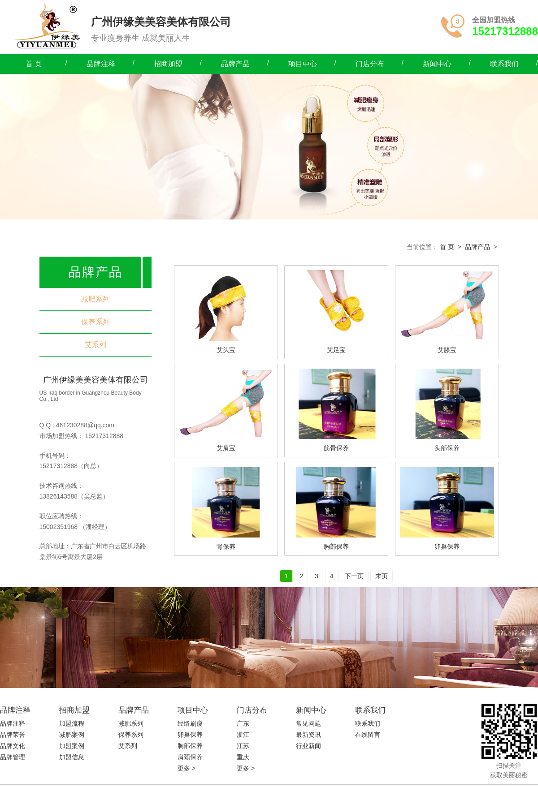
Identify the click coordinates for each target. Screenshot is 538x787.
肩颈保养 (190, 757)
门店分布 (370, 64)
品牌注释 (101, 64)
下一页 (354, 576)
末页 (381, 576)
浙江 (243, 734)
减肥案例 (71, 734)
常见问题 (308, 723)
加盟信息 (71, 757)
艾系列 (95, 344)
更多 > (186, 768)
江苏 (243, 745)
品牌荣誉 (12, 734)
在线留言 (367, 734)
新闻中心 (437, 64)
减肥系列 (95, 299)
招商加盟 (168, 64)
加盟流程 (71, 723)
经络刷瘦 (190, 723)
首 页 (34, 64)
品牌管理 (12, 757)
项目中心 (302, 64)
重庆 (243, 757)
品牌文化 (12, 745)
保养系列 (95, 322)
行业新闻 (308, 745)
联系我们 (504, 64)
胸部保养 (190, 745)
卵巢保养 (190, 734)
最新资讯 (308, 734)
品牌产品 (235, 64)
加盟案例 (71, 745)
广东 (243, 723)
